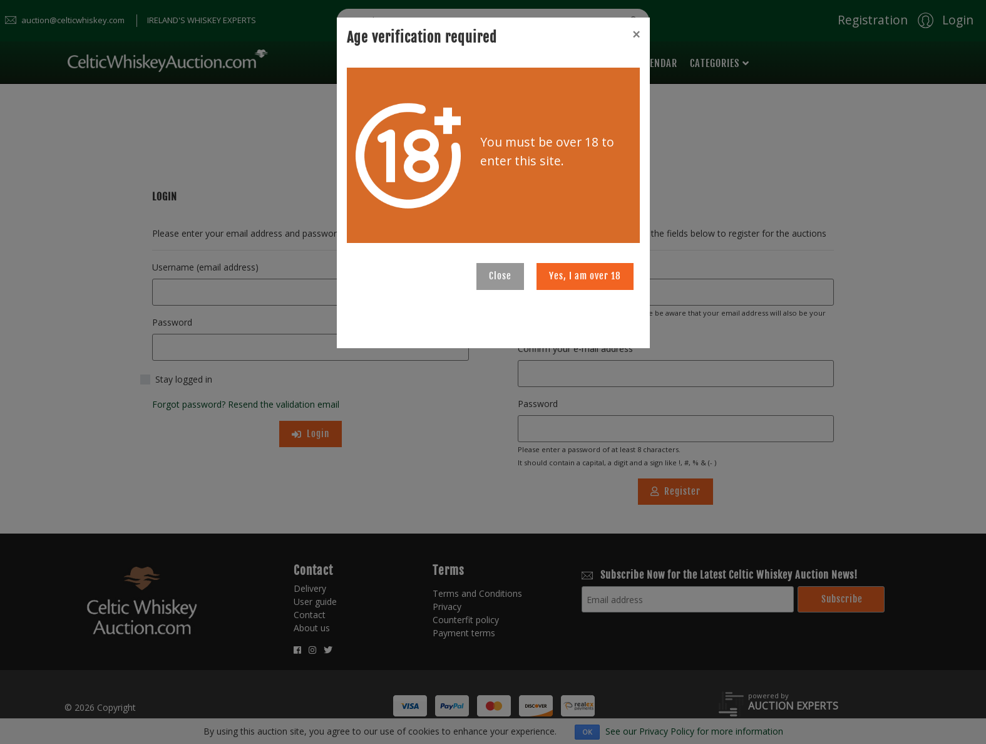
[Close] (636, 34)
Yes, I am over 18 (585, 276)
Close (500, 276)
